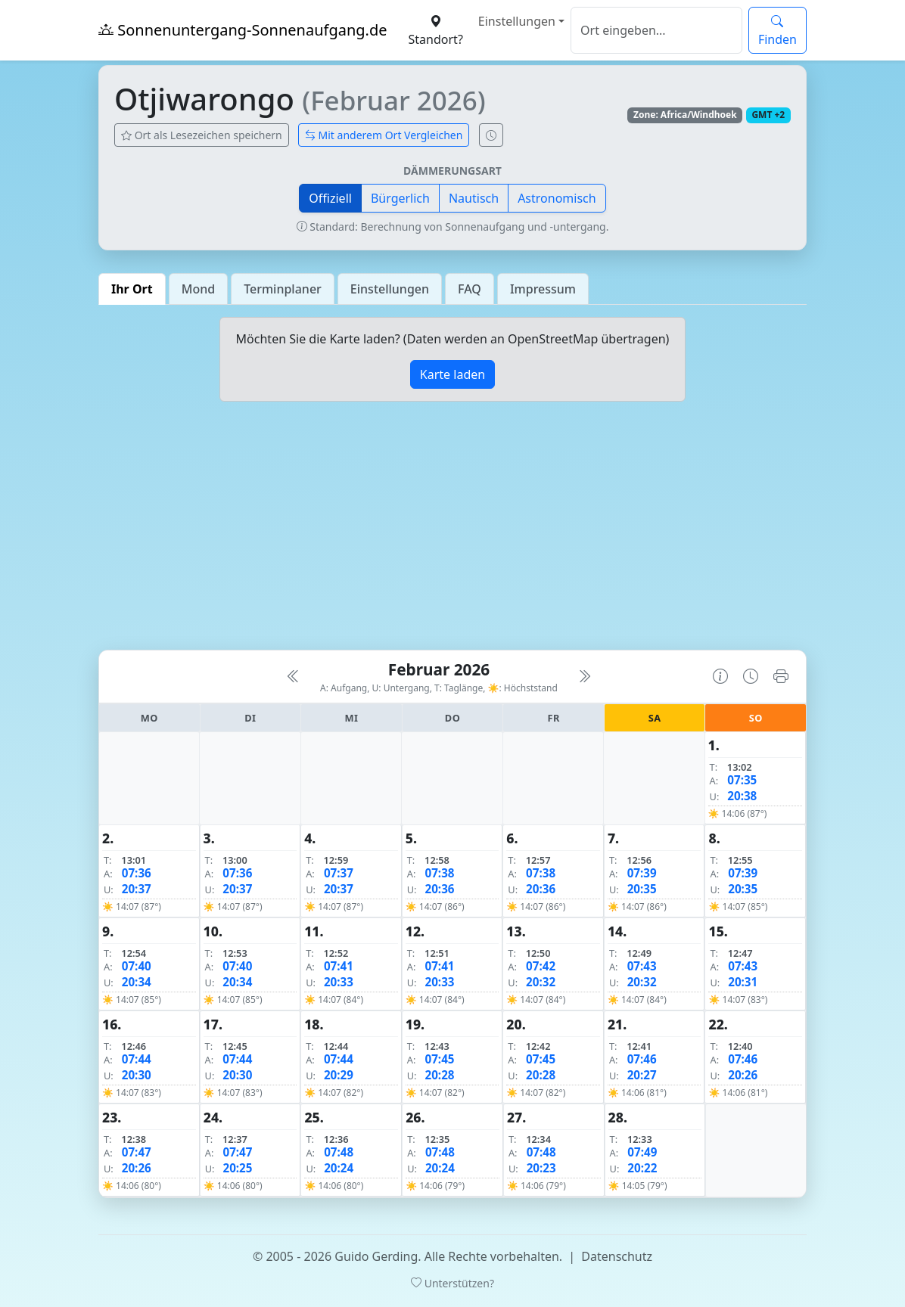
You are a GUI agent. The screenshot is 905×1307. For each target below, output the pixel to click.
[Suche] (656, 30)
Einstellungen (516, 21)
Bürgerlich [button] (400, 198)
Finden (777, 30)
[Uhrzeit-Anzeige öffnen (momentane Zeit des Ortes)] (491, 135)
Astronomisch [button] (557, 198)
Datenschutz (616, 1256)
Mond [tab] (198, 289)
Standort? (436, 30)
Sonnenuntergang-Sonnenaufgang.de (242, 30)
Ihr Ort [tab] (132, 289)
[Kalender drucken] (781, 676)
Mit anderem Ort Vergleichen (384, 135)
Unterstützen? (452, 1283)
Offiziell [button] (330, 198)
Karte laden (452, 374)
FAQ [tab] (469, 289)
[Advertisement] (452, 532)
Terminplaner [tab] (283, 289)
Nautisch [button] (474, 198)
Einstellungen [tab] (389, 289)
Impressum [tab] (543, 289)
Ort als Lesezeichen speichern (201, 135)
